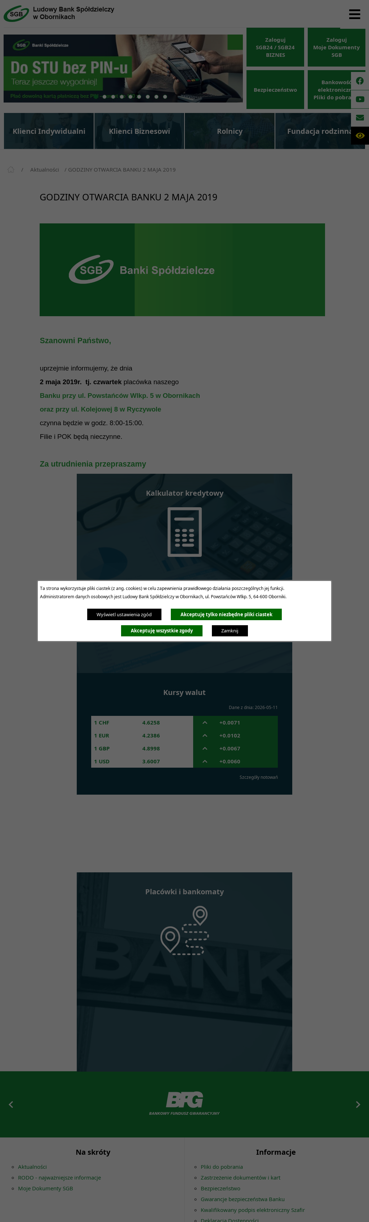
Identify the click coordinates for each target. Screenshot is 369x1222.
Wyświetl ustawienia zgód (124, 614)
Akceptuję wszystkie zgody (162, 630)
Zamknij (229, 630)
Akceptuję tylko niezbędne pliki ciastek (226, 614)
